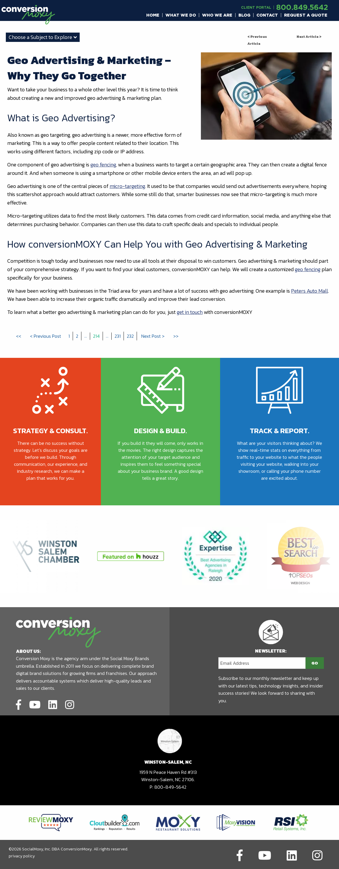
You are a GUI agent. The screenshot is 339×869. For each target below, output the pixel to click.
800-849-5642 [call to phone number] (170, 786)
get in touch (190, 312)
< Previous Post (45, 336)
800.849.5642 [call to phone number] (302, 7)
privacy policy (22, 856)
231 (118, 336)
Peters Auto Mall (309, 291)
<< (18, 336)
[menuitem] (153, 15)
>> (176, 336)
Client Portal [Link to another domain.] (256, 7)
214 (96, 336)
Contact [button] (267, 15)
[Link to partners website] (51, 822)
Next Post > (153, 336)
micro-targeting (127, 186)
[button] (153, 15)
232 (130, 336)
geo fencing (103, 164)
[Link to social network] (18, 703)
